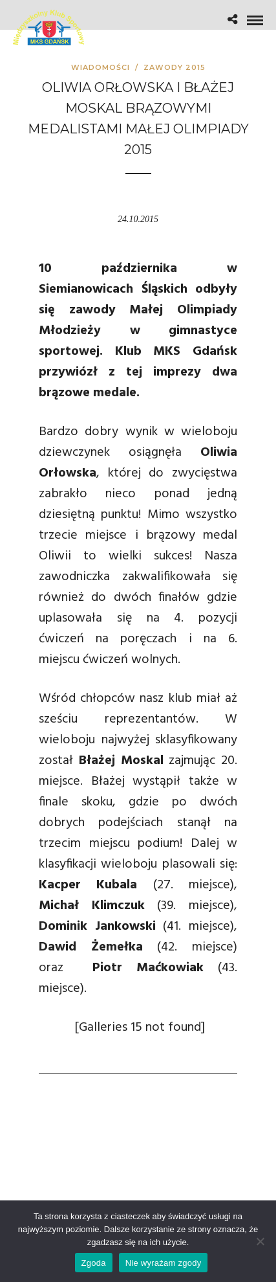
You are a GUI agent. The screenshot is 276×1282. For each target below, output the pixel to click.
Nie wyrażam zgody (163, 1263)
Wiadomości (100, 67)
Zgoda (93, 1263)
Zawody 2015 (174, 67)
